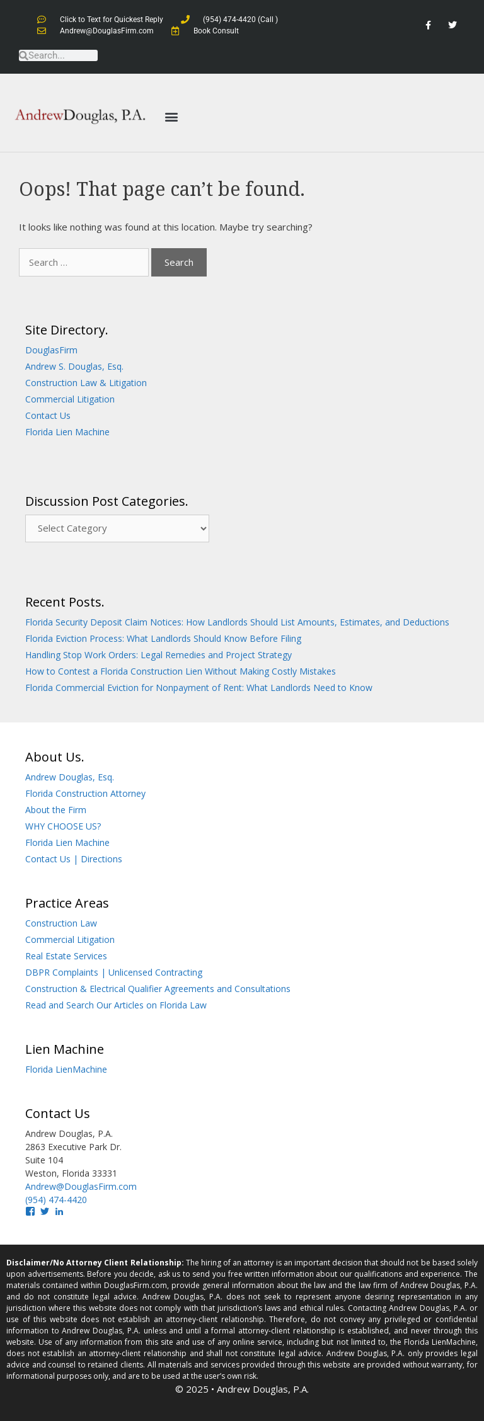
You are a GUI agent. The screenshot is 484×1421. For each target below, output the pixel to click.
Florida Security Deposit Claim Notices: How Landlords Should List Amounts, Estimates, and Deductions (237, 622)
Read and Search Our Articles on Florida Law (116, 1005)
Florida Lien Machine (67, 432)
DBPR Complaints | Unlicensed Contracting (113, 972)
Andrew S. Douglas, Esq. (74, 366)
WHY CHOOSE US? (63, 826)
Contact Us (48, 415)
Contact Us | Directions (73, 859)
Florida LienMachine (66, 1069)
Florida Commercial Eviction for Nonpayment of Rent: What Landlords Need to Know (198, 687)
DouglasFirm (51, 350)
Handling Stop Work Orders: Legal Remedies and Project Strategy (158, 655)
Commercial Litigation (70, 399)
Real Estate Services (66, 956)
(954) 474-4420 (56, 1200)
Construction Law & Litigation (86, 383)
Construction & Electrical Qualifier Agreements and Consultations (158, 989)
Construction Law (61, 923)
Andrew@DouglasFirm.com (81, 1186)
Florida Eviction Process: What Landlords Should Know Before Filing (163, 638)
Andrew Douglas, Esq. (69, 777)
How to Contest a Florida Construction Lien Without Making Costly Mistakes (180, 671)
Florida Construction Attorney (85, 793)
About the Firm (55, 810)
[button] (171, 116)
